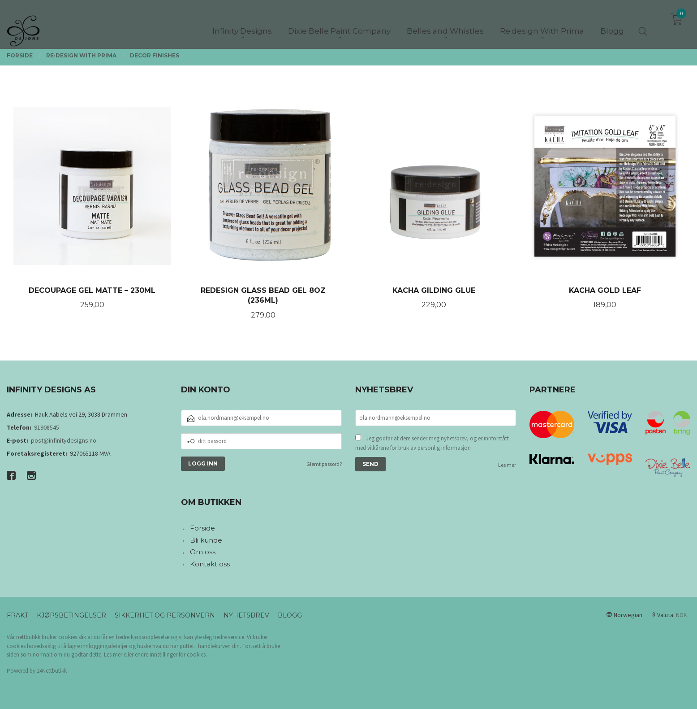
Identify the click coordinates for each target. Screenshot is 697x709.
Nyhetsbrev (246, 615)
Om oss (202, 552)
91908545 (46, 427)
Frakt (17, 615)
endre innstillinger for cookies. (171, 654)
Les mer (507, 464)
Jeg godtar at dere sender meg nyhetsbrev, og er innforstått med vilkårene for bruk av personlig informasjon (432, 443)
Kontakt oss (210, 564)
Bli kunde (206, 540)
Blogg (290, 615)
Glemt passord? (324, 464)
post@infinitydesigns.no (63, 440)
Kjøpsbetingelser (71, 615)
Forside (202, 528)
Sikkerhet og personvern (165, 615)
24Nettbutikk (52, 670)
